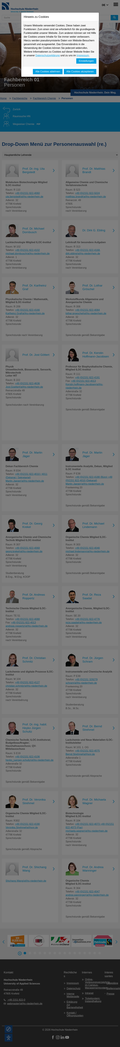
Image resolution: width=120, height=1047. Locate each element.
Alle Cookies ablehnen (47, 71)
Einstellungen (86, 61)
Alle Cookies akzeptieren (80, 71)
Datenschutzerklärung (47, 55)
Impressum (83, 55)
